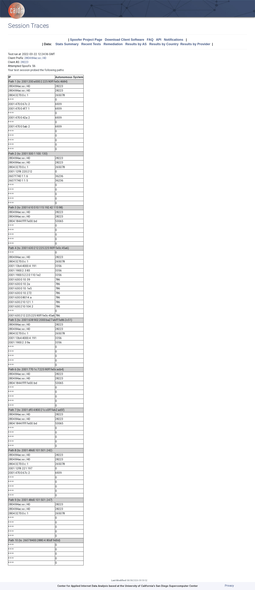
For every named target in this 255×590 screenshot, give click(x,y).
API (158, 39)
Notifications (173, 39)
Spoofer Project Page (86, 39)
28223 (25, 62)
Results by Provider (195, 44)
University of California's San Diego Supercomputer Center (161, 586)
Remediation (113, 44)
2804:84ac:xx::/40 (35, 58)
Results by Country (163, 44)
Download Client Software (124, 39)
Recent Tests (91, 44)
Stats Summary (67, 44)
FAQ (150, 39)
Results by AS (136, 44)
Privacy (229, 585)
